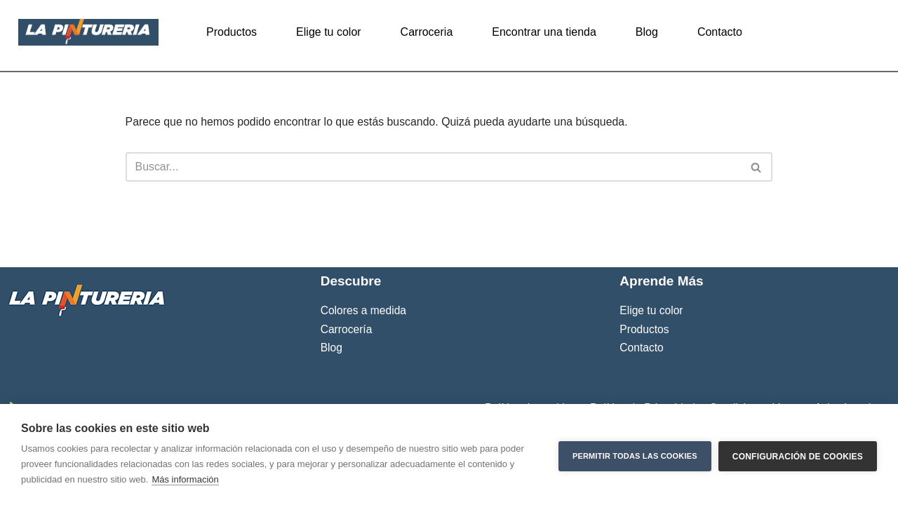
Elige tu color (328, 32)
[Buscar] (434, 167)
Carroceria (427, 32)
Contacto (719, 32)
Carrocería (347, 390)
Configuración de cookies (797, 454)
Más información (185, 479)
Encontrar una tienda (544, 32)
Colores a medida (364, 371)
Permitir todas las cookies (634, 454)
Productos (231, 32)
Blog (647, 32)
